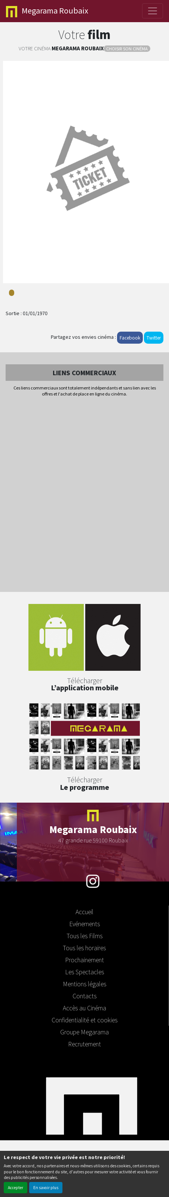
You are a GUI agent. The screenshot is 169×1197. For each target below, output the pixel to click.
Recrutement (84, 1043)
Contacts (84, 995)
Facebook (130, 337)
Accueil (84, 911)
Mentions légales (84, 983)
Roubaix (47, 11)
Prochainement (84, 959)
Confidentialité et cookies (84, 1019)
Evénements (84, 923)
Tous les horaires (84, 947)
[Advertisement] (84, 495)
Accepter (15, 1187)
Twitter (154, 337)
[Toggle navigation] (152, 10)
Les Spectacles (84, 971)
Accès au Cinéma (84, 1007)
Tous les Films (84, 935)
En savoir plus (45, 1187)
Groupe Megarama (84, 1031)
